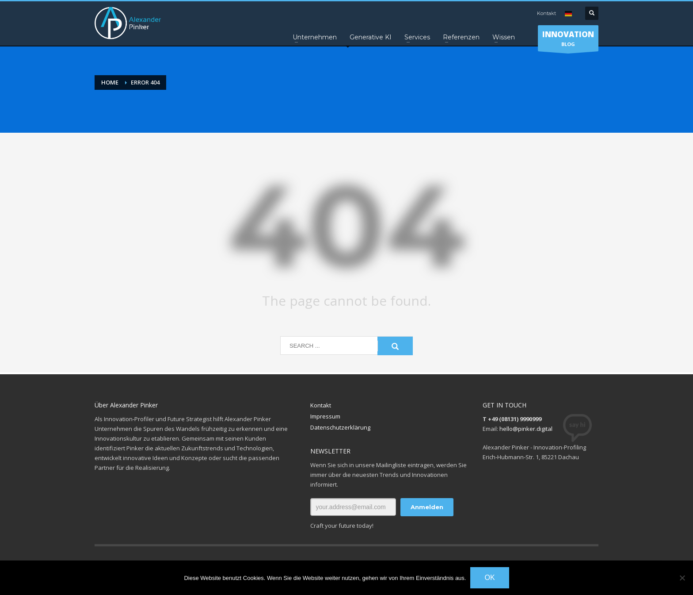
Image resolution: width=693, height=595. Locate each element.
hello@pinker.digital (525, 429)
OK (489, 577)
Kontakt (546, 13)
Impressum (325, 416)
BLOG (568, 40)
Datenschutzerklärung (340, 427)
